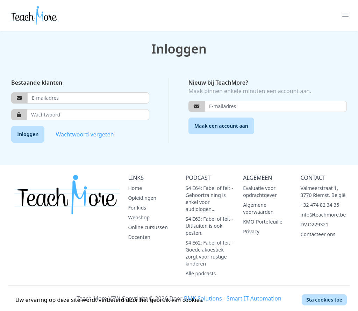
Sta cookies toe (324, 299)
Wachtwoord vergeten (85, 134)
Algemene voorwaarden (258, 208)
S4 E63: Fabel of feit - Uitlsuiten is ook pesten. (209, 225)
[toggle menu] (345, 15)
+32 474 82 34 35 (320, 205)
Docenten (139, 237)
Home (135, 188)
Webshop (139, 217)
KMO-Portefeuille (262, 221)
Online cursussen (147, 227)
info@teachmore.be (323, 214)
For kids (137, 207)
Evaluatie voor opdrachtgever (260, 191)
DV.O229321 (315, 224)
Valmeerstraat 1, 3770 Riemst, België (323, 191)
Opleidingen (142, 198)
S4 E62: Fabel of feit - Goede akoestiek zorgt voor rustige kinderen (209, 253)
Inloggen (27, 134)
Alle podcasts (201, 273)
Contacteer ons (318, 234)
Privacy (251, 231)
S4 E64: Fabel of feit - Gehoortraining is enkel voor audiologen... (209, 198)
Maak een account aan (221, 125)
